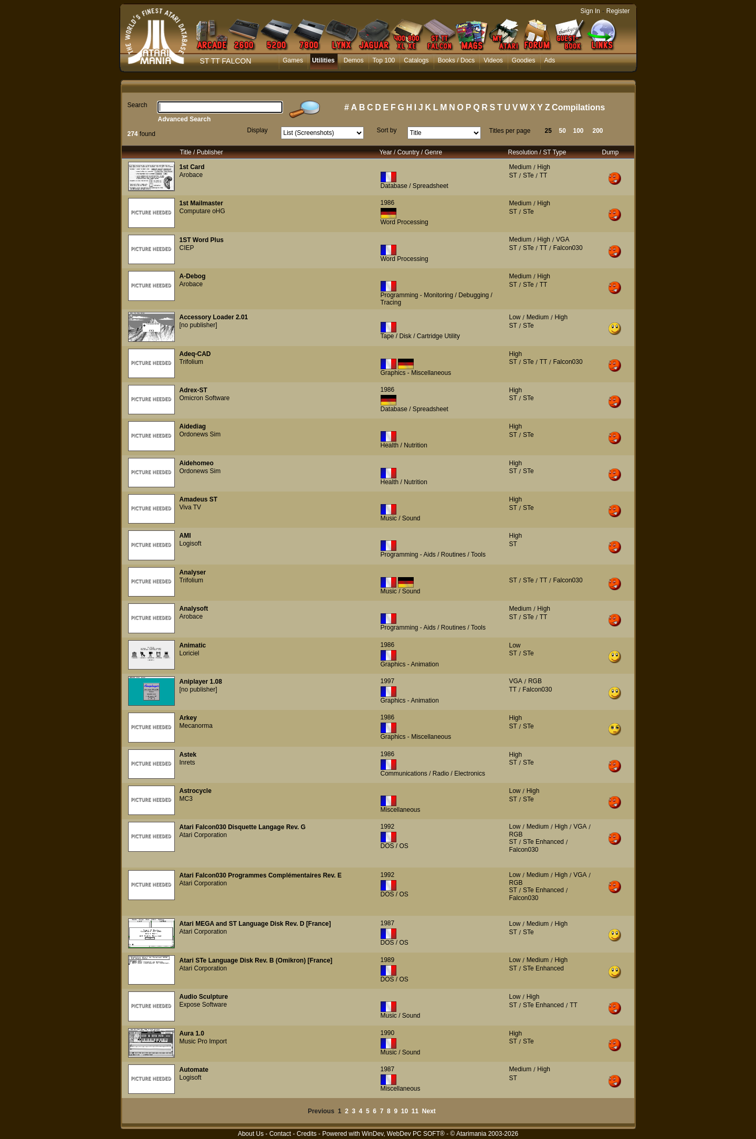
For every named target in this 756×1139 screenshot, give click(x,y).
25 (548, 130)
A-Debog (193, 276)
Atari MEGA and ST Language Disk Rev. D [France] (255, 923)
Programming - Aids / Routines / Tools (433, 554)
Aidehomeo (197, 463)
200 (598, 130)
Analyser (193, 572)
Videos (493, 60)
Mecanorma (196, 725)
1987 (388, 923)
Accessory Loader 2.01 (214, 317)
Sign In (590, 11)
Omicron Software (205, 398)
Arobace (191, 175)
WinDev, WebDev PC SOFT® (403, 1133)
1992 (388, 826)
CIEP (187, 248)
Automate (194, 1069)
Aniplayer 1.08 (201, 681)
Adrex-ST (193, 390)
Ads (549, 60)
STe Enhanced (543, 841)
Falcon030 (568, 248)
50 (562, 130)
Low (515, 317)
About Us (251, 1133)
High (543, 167)
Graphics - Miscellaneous (416, 373)
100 (578, 130)
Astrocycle (196, 791)
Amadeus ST (199, 499)
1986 (388, 202)
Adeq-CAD (195, 354)
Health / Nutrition (404, 445)
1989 (388, 960)
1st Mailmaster (201, 203)
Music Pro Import (203, 1041)
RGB (535, 681)
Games (293, 60)
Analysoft (194, 608)
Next (429, 1111)
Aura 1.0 (192, 1033)
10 (404, 1111)
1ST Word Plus (202, 240)
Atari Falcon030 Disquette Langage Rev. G (243, 827)
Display (257, 130)
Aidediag (193, 426)
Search (138, 105)
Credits (307, 1133)
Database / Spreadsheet (414, 186)
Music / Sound (401, 518)
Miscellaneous (401, 809)
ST (513, 175)
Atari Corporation (203, 835)
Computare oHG (202, 211)
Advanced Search (184, 119)
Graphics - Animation (410, 664)
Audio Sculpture (204, 996)
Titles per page (510, 130)
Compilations (578, 107)
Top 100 (384, 60)
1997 (388, 681)
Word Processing (404, 222)
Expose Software (203, 1004)
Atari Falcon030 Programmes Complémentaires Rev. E (261, 875)
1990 (388, 1033)
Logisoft (191, 543)
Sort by (387, 130)
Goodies (524, 60)
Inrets (187, 762)
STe (528, 175)
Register (618, 11)
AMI (185, 535)
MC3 (186, 798)
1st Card (192, 167)
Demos (354, 60)
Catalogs (416, 60)
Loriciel (190, 653)
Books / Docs (456, 60)
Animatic (193, 645)
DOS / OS (394, 846)
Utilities (323, 60)
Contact (280, 1133)
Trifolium (192, 361)
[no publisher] (198, 325)
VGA (562, 239)
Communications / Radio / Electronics (433, 773)
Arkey (188, 718)
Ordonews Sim (200, 434)
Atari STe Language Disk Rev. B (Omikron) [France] (256, 960)
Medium (520, 167)
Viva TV (191, 507)
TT (544, 175)
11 (415, 1111)
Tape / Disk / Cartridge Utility (420, 336)
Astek (188, 754)
